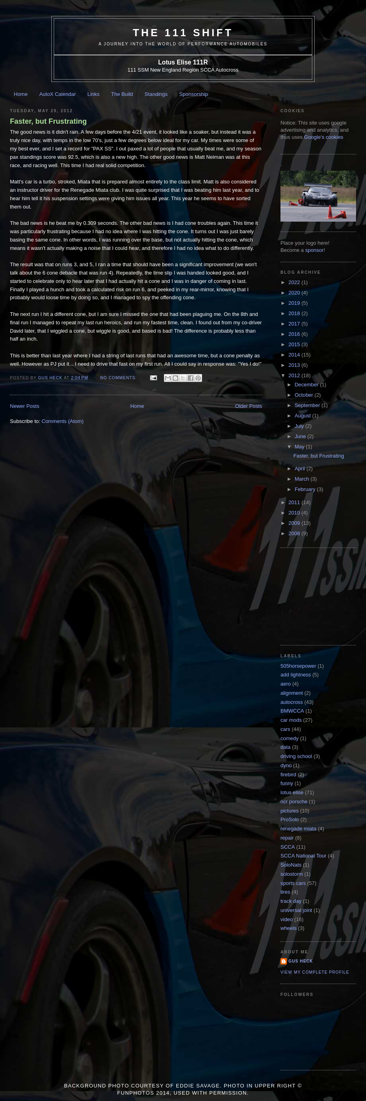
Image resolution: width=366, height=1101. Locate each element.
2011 (295, 502)
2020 (295, 293)
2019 (295, 303)
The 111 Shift (183, 33)
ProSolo (289, 819)
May (300, 447)
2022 (295, 282)
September (308, 405)
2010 (295, 513)
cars (285, 729)
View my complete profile (314, 972)
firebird (288, 775)
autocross (291, 702)
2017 (295, 324)
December (307, 385)
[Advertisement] (320, 595)
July (300, 426)
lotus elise (292, 792)
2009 (295, 523)
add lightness (295, 675)
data (285, 747)
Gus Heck (300, 961)
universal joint (296, 910)
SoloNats (291, 865)
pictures (289, 811)
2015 (295, 344)
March (303, 479)
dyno (286, 765)
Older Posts (248, 406)
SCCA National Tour (303, 856)
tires (285, 892)
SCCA (287, 847)
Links (93, 94)
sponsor (314, 250)
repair (287, 838)
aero (285, 684)
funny (286, 783)
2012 (295, 375)
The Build (122, 94)
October (305, 395)
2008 (295, 533)
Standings (156, 94)
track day (291, 901)
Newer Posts (24, 406)
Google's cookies (323, 137)
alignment (291, 693)
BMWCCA (292, 711)
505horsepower (298, 666)
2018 (295, 313)
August (303, 416)
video (286, 919)
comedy (289, 738)
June (301, 436)
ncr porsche (294, 802)
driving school (296, 756)
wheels (288, 928)
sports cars (293, 883)
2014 (295, 355)
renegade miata (298, 829)
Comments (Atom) (63, 421)
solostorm (291, 874)
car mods (291, 720)
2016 (295, 334)
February (306, 489)
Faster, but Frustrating (48, 121)
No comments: (119, 378)
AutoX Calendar (57, 94)
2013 (295, 365)
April (301, 469)
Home (21, 94)
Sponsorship (193, 94)
